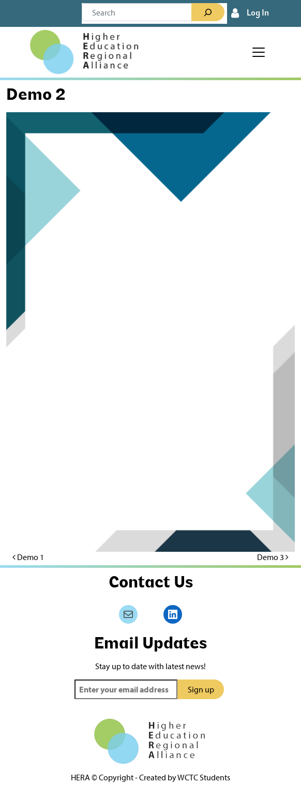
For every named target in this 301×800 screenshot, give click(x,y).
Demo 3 (273, 557)
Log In (258, 13)
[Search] (207, 12)
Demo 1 (28, 557)
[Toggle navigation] (259, 52)
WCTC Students (203, 777)
